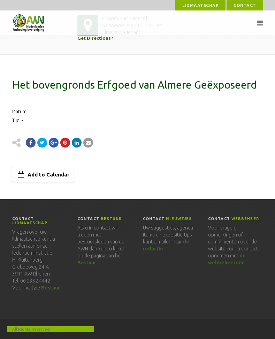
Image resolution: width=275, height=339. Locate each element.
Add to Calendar (48, 175)
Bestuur (50, 288)
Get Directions (95, 38)
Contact (245, 5)
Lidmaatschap (200, 5)
